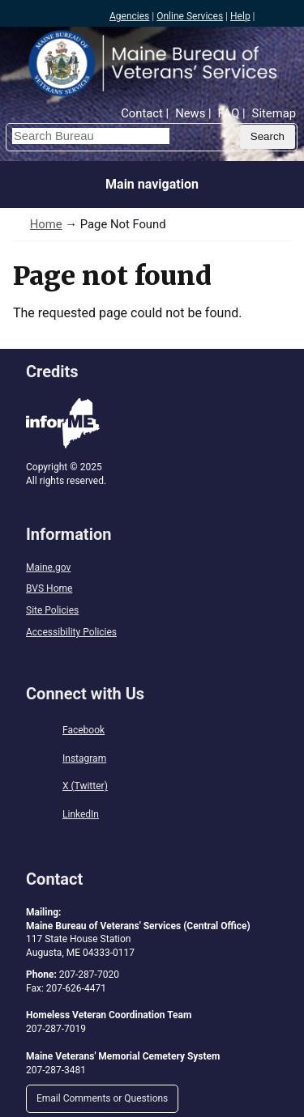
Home (46, 224)
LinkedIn (80, 814)
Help (240, 16)
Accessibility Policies (71, 632)
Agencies (129, 16)
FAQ (229, 113)
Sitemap (274, 113)
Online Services (189, 16)
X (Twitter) (85, 786)
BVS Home (49, 588)
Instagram (84, 758)
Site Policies (52, 610)
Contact (142, 113)
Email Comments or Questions (102, 1098)
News (190, 113)
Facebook (83, 730)
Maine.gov (48, 567)
